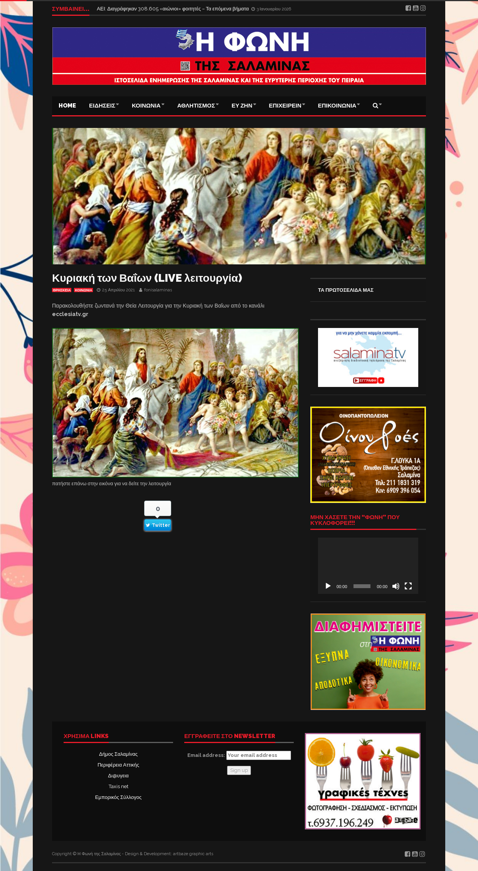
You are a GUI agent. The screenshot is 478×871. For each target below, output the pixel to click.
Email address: (239, 755)
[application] (368, 566)
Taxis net (118, 786)
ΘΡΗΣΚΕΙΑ (62, 290)
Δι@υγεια (118, 776)
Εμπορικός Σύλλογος (118, 797)
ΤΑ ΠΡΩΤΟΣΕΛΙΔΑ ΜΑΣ (346, 290)
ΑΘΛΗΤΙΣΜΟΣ (196, 105)
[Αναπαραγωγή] (328, 586)
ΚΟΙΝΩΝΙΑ (146, 105)
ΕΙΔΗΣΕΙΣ (102, 105)
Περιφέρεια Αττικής (118, 765)
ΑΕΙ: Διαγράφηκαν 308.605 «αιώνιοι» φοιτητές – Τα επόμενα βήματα (173, 9)
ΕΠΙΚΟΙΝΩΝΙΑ (337, 105)
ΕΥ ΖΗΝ (242, 105)
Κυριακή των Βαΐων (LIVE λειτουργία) (147, 278)
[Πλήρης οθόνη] (408, 586)
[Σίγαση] (396, 586)
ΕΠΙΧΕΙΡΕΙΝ (285, 105)
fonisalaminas (158, 290)
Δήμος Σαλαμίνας (118, 754)
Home (67, 105)
